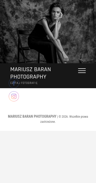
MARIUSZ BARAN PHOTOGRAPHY (30, 73)
